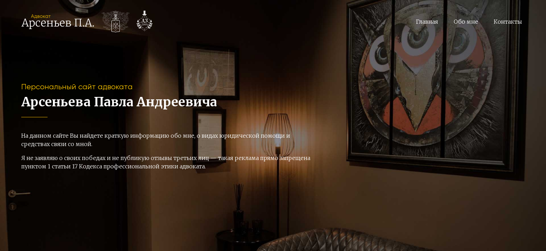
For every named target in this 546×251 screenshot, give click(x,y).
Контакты (508, 21)
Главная (427, 21)
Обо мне (466, 21)
